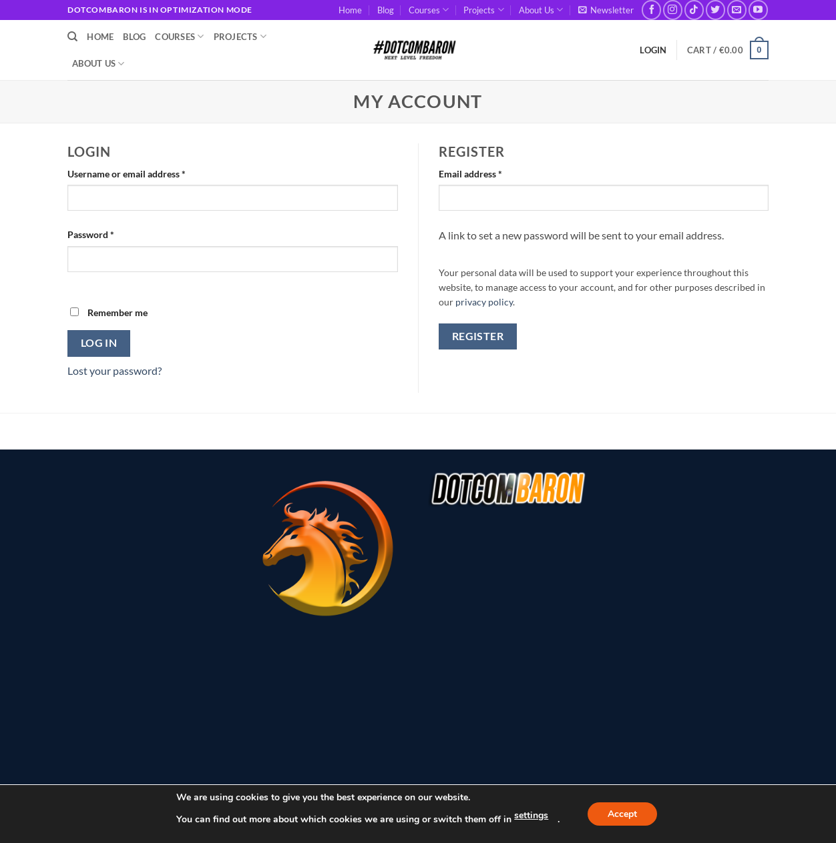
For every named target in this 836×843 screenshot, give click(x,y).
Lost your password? (114, 370)
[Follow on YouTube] (758, 9)
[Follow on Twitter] (715, 9)
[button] (606, 10)
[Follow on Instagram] (672, 9)
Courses (429, 9)
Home (350, 10)
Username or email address (145, 172)
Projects (483, 9)
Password (109, 233)
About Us (541, 9)
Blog (385, 10)
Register (478, 336)
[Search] (72, 36)
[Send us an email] (737, 9)
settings (531, 815)
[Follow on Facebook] (651, 9)
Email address (489, 172)
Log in (99, 343)
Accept (622, 814)
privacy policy (484, 302)
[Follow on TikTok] (694, 9)
